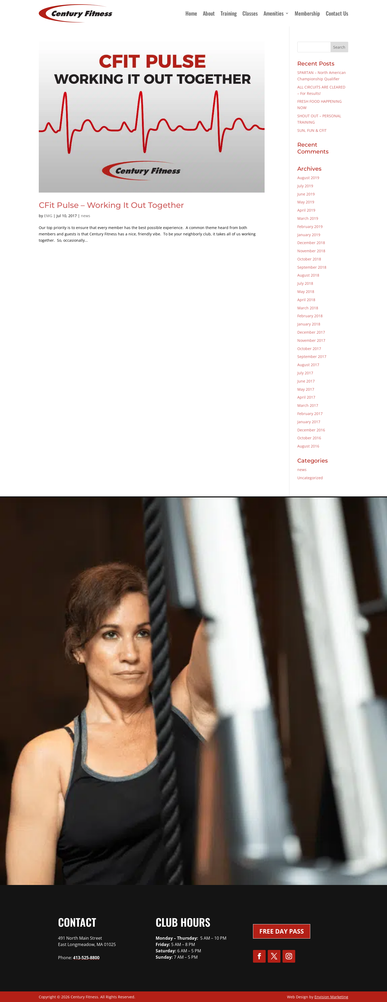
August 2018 (308, 275)
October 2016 (309, 437)
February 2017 (310, 413)
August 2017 (308, 364)
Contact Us (337, 13)
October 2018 (309, 259)
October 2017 (309, 348)
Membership (307, 13)
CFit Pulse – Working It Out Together (111, 205)
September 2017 (311, 356)
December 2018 (311, 242)
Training (229, 13)
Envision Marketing (331, 996)
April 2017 (306, 397)
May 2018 (305, 291)
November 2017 (311, 340)
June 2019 (306, 194)
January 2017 (308, 421)
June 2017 (306, 381)
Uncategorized (310, 477)
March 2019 (307, 218)
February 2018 (310, 315)
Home (191, 13)
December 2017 (311, 332)
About (209, 13)
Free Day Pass (281, 931)
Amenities (274, 13)
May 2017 (305, 389)
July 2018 (305, 283)
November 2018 (311, 250)
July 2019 (305, 185)
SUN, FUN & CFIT (312, 130)
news (85, 215)
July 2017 (305, 372)
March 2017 (307, 405)
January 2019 (308, 234)
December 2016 (311, 429)
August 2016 (308, 446)
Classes (250, 13)
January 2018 (308, 324)
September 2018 (311, 267)
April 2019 (306, 210)
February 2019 (310, 226)
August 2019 (308, 177)
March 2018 (307, 307)
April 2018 (306, 299)
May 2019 (305, 201)
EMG (48, 215)
